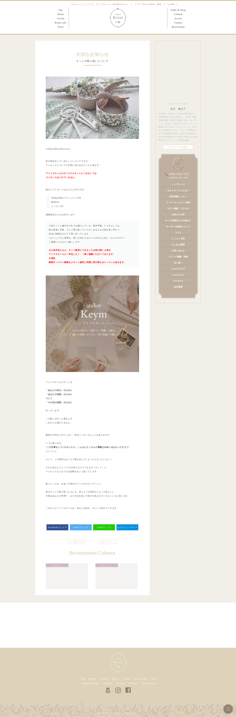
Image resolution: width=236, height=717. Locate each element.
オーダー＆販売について (178, 226)
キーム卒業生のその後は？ (178, 220)
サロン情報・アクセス (178, 208)
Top (61, 10)
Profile (104, 678)
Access (178, 18)
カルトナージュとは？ (178, 190)
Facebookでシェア (57, 527)
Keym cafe (60, 22)
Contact (178, 22)
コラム (178, 232)
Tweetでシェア (80, 527)
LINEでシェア (104, 527)
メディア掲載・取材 (178, 256)
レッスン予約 (178, 238)
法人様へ (178, 262)
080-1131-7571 (179, 174)
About (60, 14)
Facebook (178, 280)
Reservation (178, 27)
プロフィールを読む (178, 147)
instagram (178, 274)
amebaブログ (178, 268)
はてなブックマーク (127, 527)
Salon (115, 678)
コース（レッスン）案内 (178, 202)
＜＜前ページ (76, 541)
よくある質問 (178, 244)
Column (178, 14)
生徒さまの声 (178, 214)
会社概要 (178, 286)
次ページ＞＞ (108, 541)
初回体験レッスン (178, 196)
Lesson (60, 18)
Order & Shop (178, 10)
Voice (60, 27)
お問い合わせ (178, 250)
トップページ (178, 184)
